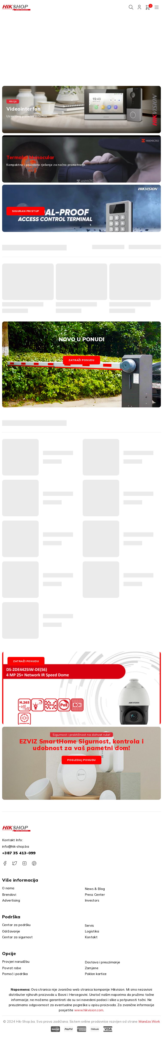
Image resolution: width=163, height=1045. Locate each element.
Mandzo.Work (149, 1022)
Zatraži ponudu (81, 360)
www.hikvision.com (88, 1010)
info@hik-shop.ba (15, 847)
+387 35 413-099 (19, 853)
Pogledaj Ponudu (81, 760)
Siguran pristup (25, 211)
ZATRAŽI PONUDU (26, 661)
